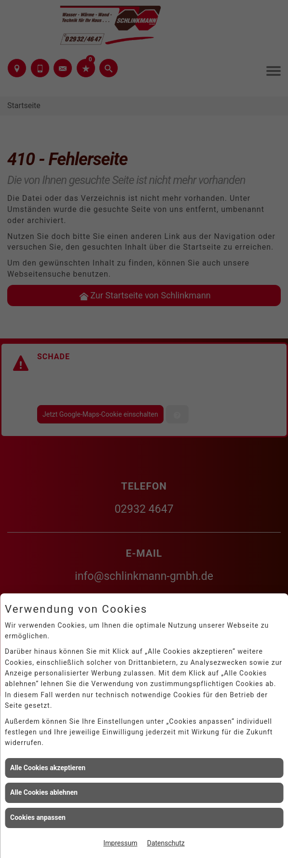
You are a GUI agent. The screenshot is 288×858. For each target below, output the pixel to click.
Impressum (120, 843)
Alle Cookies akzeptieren (47, 768)
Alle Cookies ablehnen (44, 792)
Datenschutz (166, 843)
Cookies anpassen (38, 817)
